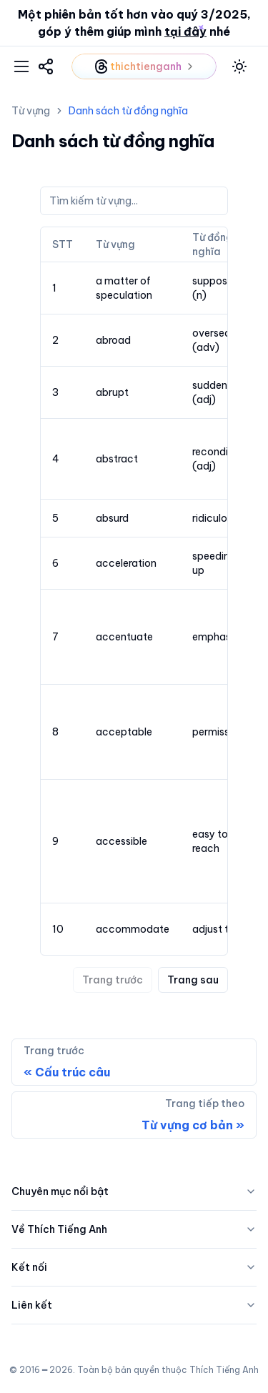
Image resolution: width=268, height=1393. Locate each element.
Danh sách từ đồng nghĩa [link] (128, 110)
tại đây (185, 31)
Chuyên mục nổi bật (134, 1191)
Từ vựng (30, 110)
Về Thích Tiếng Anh (134, 1229)
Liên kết (134, 1305)
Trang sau (193, 979)
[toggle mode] (239, 66)
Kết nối (134, 1267)
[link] (45, 66)
